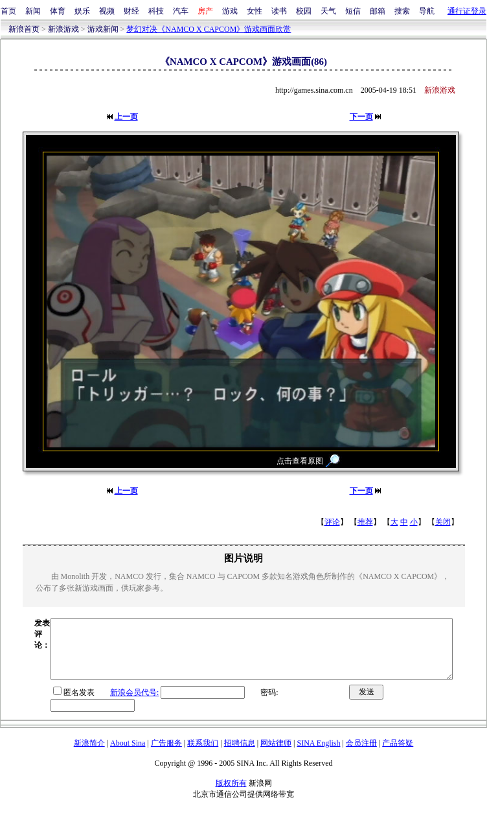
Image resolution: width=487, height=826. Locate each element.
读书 (279, 11)
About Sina (127, 754)
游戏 (230, 11)
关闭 (443, 521)
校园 (303, 11)
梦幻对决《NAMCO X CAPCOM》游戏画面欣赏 (208, 29)
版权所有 (231, 794)
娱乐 (82, 11)
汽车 (180, 11)
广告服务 (166, 754)
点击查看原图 (300, 461)
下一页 (361, 116)
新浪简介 (89, 754)
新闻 (33, 11)
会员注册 (361, 754)
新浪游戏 (63, 29)
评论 (332, 521)
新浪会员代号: (110, 704)
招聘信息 (239, 754)
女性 (254, 11)
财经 (131, 11)
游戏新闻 (103, 29)
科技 (156, 11)
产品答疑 (397, 754)
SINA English (318, 754)
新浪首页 (24, 29)
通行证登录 (466, 11)
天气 (328, 11)
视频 (107, 11)
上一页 (126, 116)
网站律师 (275, 754)
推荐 (365, 521)
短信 (353, 11)
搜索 (402, 11)
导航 (427, 11)
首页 (8, 11)
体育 (57, 11)
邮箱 (377, 11)
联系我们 (202, 754)
